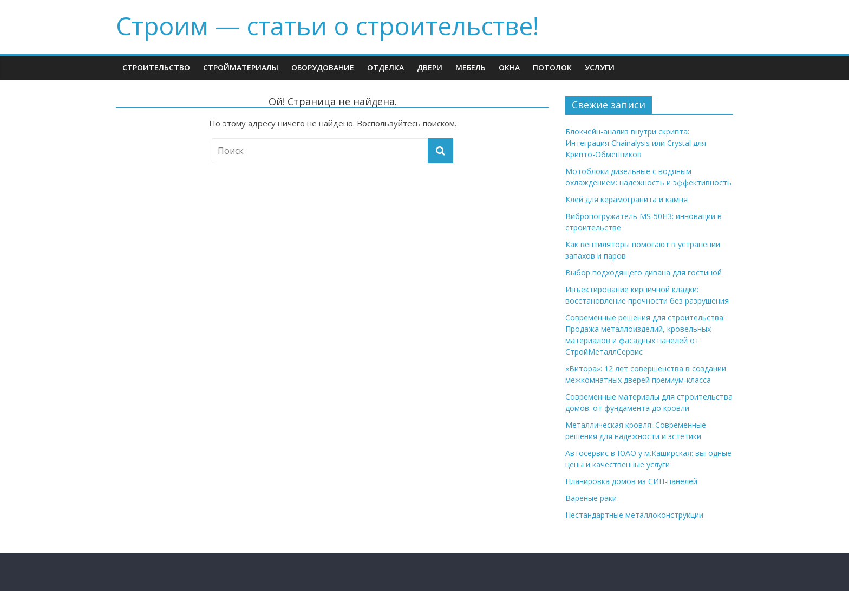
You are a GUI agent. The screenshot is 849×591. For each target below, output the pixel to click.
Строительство (156, 67)
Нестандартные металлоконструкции (634, 515)
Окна (509, 67)
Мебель (470, 67)
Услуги (600, 67)
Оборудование (322, 67)
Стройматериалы (240, 67)
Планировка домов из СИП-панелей (631, 481)
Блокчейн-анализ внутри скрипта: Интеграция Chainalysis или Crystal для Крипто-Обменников (635, 142)
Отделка (385, 67)
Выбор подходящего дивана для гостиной (643, 272)
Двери (429, 67)
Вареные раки (591, 498)
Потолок (552, 67)
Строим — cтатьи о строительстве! (327, 25)
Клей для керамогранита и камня (626, 199)
